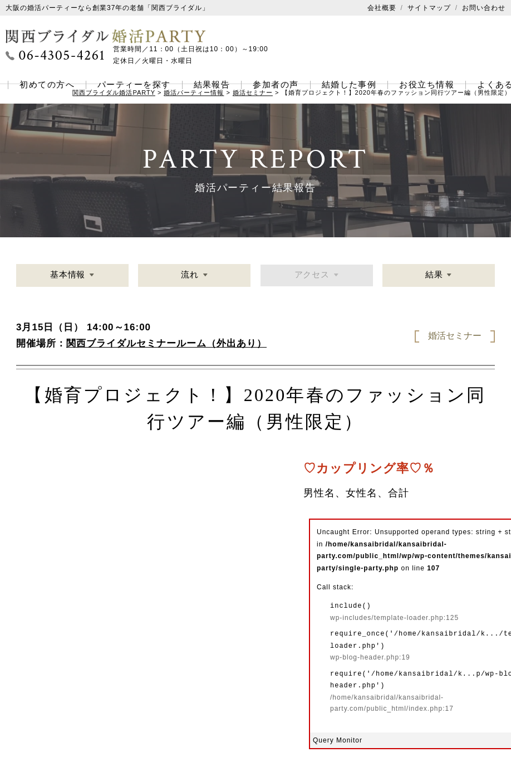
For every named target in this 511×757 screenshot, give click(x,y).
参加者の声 (275, 84)
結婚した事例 (349, 84)
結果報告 (212, 84)
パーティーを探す (134, 84)
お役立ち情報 (426, 84)
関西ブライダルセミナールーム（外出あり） (166, 343)
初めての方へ (47, 84)
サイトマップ (429, 8)
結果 (434, 276)
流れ (190, 276)
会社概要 (381, 8)
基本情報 (68, 276)
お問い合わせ (483, 8)
